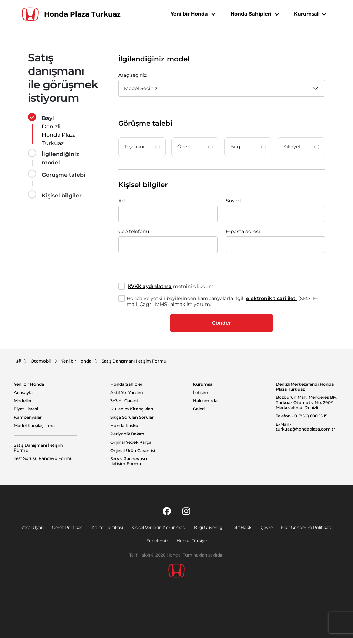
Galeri (199, 409)
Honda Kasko (124, 425)
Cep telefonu (133, 231)
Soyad (233, 200)
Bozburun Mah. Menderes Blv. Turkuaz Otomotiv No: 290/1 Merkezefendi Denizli (306, 402)
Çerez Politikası (67, 527)
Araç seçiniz (132, 75)
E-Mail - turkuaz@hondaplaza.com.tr (305, 427)
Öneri (195, 147)
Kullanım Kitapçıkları (131, 409)
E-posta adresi (243, 231)
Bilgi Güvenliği (208, 527)
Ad (121, 200)
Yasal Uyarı (32, 527)
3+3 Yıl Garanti (124, 400)
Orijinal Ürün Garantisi (132, 450)
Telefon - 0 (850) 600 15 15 (301, 416)
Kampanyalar (28, 417)
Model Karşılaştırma (34, 425)
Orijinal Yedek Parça (130, 442)
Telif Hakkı (242, 527)
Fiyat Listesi (26, 409)
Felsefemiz (157, 540)
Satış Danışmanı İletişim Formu (38, 448)
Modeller (23, 400)
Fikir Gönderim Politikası (306, 527)
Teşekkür (142, 147)
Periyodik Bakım (127, 434)
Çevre (267, 527)
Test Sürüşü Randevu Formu (43, 458)
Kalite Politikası (107, 527)
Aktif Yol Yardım (126, 392)
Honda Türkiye (191, 540)
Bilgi (248, 147)
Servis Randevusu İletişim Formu (128, 461)
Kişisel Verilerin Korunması (158, 527)
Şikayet (301, 147)
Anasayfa (23, 392)
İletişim (200, 392)
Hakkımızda (205, 400)
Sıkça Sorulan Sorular (132, 417)
